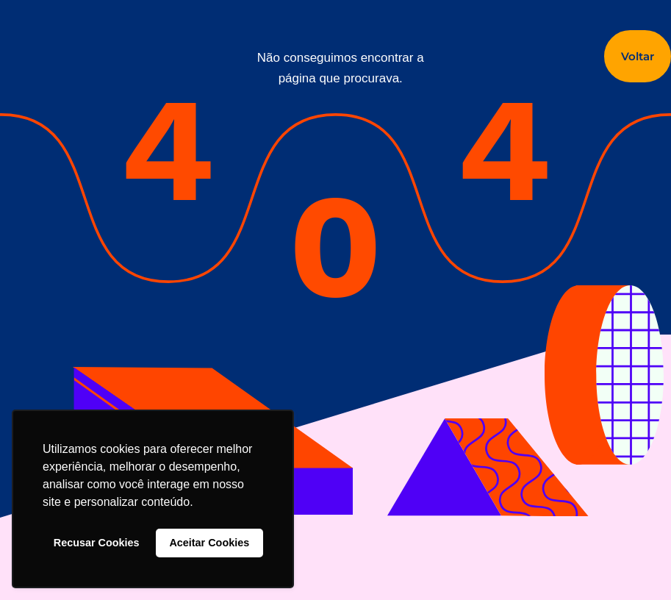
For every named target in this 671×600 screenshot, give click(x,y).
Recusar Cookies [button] (97, 543)
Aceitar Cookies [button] (209, 543)
